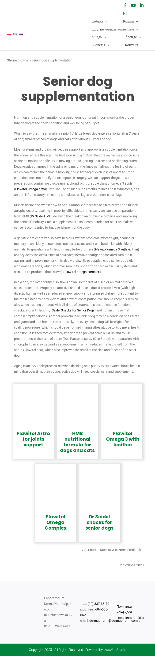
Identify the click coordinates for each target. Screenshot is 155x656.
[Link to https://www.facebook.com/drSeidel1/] (125, 5)
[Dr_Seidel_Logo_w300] (20, 7)
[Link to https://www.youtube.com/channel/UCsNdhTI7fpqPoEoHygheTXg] (133, 5)
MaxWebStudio (114, 649)
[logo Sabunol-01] (49, 8)
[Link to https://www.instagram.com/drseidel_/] (125, 13)
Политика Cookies (130, 618)
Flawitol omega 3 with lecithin (116, 249)
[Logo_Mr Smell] (76, 4)
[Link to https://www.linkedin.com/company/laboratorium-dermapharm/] (141, 5)
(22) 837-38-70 (98, 604)
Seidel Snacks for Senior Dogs (73, 310)
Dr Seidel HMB (41, 216)
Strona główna (18, 60)
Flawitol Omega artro (30, 189)
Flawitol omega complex (82, 272)
